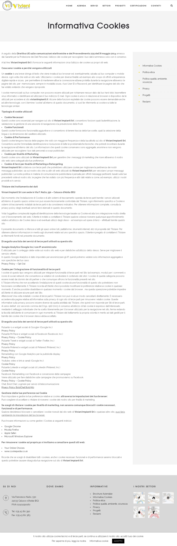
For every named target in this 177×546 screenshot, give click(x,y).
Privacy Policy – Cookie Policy (16, 337)
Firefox (15, 430)
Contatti (156, 5)
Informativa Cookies (152, 65)
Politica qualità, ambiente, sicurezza (110, 504)
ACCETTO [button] (118, 541)
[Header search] (171, 6)
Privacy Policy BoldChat (13, 387)
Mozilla (8, 430)
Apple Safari (10, 433)
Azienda (81, 5)
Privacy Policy (8, 330)
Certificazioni (138, 5)
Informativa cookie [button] (99, 541)
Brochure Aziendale (102, 494)
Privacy (146, 88)
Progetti (120, 5)
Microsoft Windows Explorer (18, 436)
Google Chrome (12, 426)
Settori (107, 5)
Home (69, 5)
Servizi (94, 5)
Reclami (146, 101)
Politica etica (149, 72)
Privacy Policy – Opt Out (13, 264)
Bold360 (29, 387)
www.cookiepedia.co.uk (16, 451)
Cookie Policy (8, 364)
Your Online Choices (14, 448)
